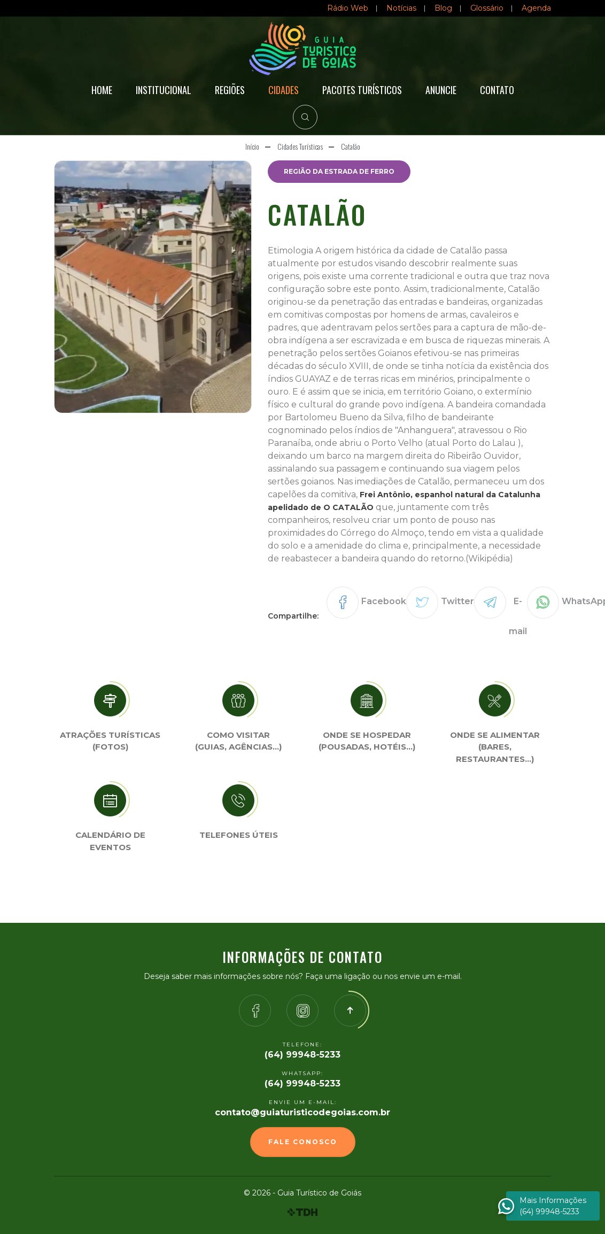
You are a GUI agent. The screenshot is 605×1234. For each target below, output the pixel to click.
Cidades (283, 90)
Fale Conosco (302, 1142)
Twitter (457, 601)
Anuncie (440, 90)
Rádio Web (347, 8)
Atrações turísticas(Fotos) (110, 741)
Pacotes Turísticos (362, 90)
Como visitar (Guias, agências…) (238, 741)
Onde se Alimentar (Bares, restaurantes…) (495, 747)
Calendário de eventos (110, 841)
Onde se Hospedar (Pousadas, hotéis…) (367, 741)
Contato (497, 90)
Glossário (486, 8)
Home (101, 90)
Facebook (383, 601)
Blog (443, 8)
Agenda (536, 8)
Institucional (163, 90)
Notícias (401, 8)
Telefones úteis (238, 835)
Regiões (230, 90)
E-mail (518, 616)
